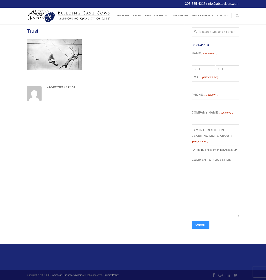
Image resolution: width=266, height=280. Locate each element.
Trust (32, 31)
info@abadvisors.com (223, 3)
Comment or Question (212, 159)
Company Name (213, 113)
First (196, 69)
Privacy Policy (111, 275)
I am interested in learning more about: (212, 136)
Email (205, 77)
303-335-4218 (195, 3)
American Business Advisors (67, 275)
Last (220, 69)
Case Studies (179, 15)
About (137, 15)
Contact (223, 15)
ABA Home (122, 15)
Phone (206, 95)
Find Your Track (156, 15)
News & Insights (202, 15)
